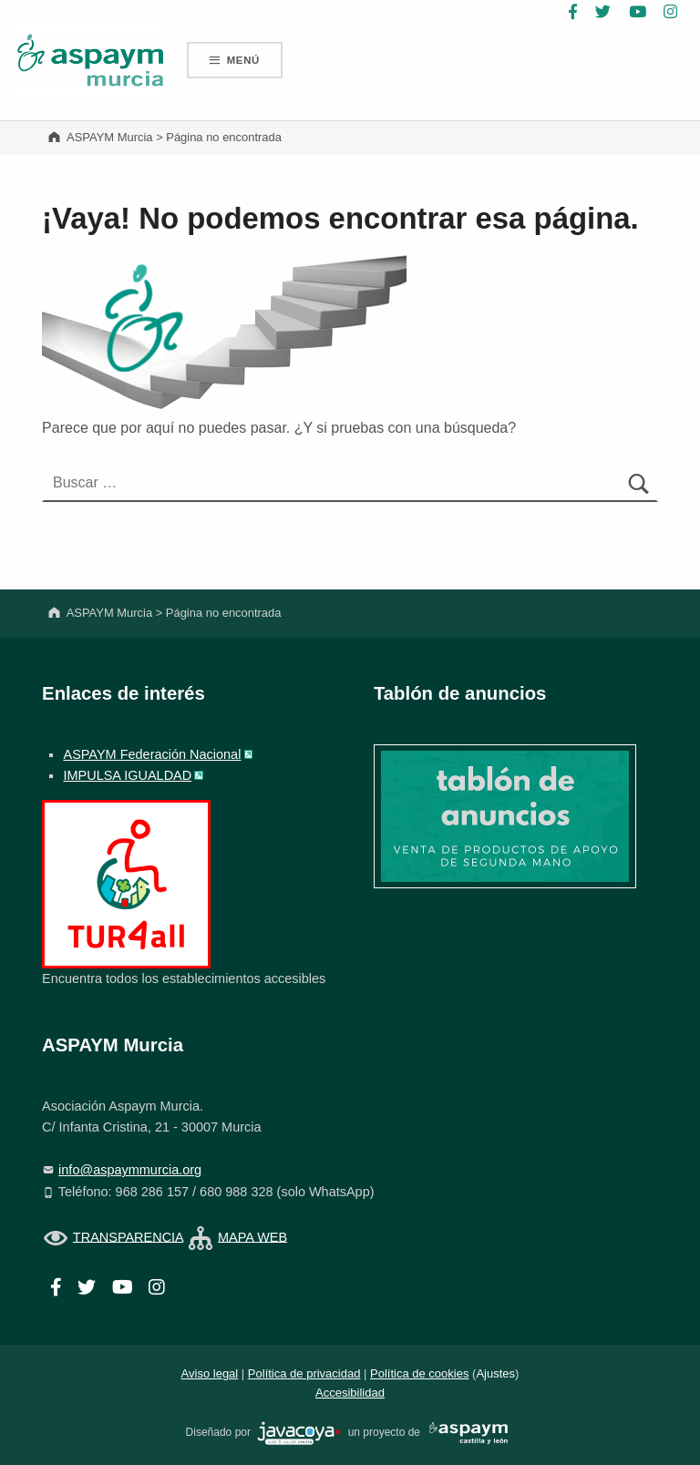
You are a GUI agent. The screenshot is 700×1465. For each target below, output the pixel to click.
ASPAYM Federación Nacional (152, 754)
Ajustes (495, 1373)
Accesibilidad (350, 1392)
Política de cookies (419, 1373)
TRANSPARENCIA (128, 1236)
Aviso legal (210, 1373)
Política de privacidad (304, 1373)
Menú (243, 60)
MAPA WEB (252, 1236)
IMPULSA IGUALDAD (127, 775)
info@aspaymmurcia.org (129, 1170)
